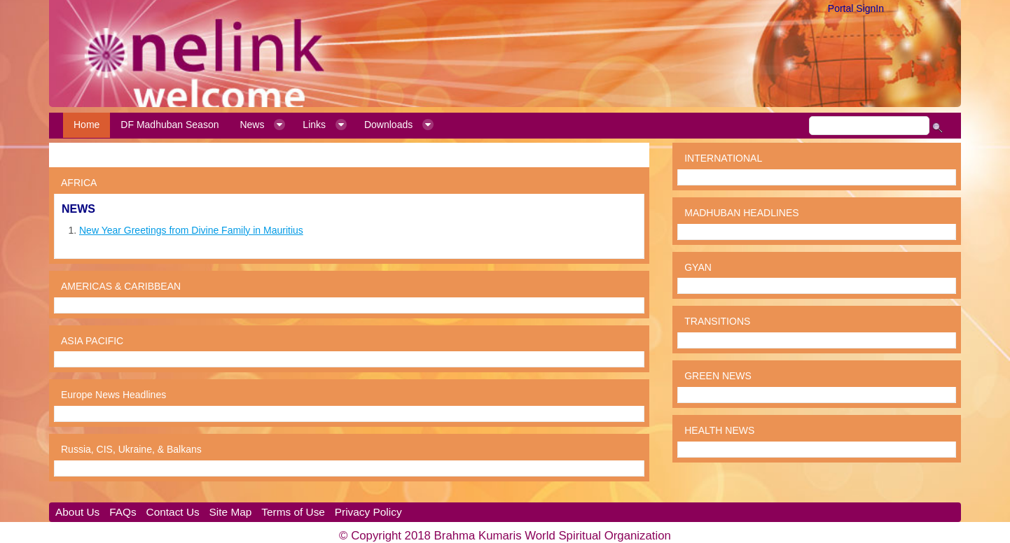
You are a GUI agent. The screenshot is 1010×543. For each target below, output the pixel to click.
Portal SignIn (856, 8)
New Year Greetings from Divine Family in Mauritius (191, 230)
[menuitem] (86, 125)
